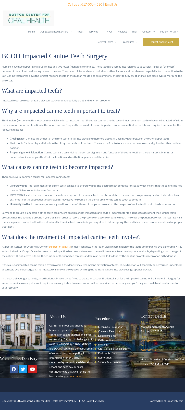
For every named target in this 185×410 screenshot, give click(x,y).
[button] (161, 42)
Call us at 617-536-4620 (83, 3)
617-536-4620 (149, 341)
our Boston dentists (60, 246)
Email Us (115, 3)
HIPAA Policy (86, 400)
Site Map (101, 400)
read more (76, 376)
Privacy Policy (68, 400)
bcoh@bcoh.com (149, 349)
